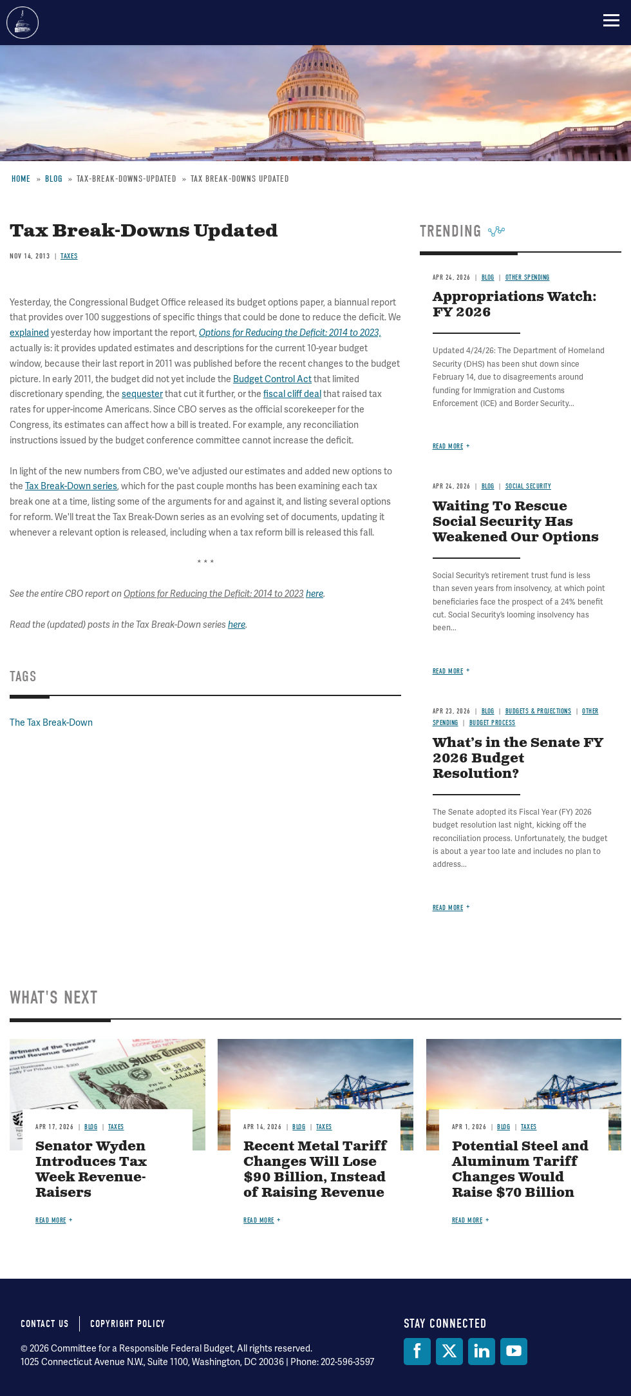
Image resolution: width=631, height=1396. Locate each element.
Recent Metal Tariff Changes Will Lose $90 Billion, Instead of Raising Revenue (315, 1170)
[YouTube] (513, 1351)
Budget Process (492, 723)
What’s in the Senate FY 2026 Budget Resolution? (518, 759)
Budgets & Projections (538, 711)
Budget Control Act (272, 379)
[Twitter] (449, 1351)
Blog (53, 178)
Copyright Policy (127, 1324)
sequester (142, 394)
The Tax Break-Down (51, 722)
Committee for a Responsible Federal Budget (22, 22)
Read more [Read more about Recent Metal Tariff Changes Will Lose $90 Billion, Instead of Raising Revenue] (258, 1220)
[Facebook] (417, 1351)
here (314, 593)
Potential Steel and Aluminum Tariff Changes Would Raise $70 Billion (520, 1170)
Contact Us (45, 1324)
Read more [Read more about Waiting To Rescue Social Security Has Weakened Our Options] (448, 671)
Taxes (69, 255)
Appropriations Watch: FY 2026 (515, 305)
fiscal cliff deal (292, 394)
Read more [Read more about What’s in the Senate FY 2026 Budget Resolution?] (448, 908)
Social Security (528, 486)
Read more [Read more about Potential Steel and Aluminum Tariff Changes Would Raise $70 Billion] (467, 1220)
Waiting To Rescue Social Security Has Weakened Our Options (516, 522)
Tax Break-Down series (71, 486)
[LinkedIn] (481, 1351)
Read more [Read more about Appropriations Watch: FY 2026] (448, 446)
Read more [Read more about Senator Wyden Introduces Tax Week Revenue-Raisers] (50, 1220)
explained (29, 332)
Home (21, 178)
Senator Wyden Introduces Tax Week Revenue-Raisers (91, 1170)
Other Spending (527, 277)
